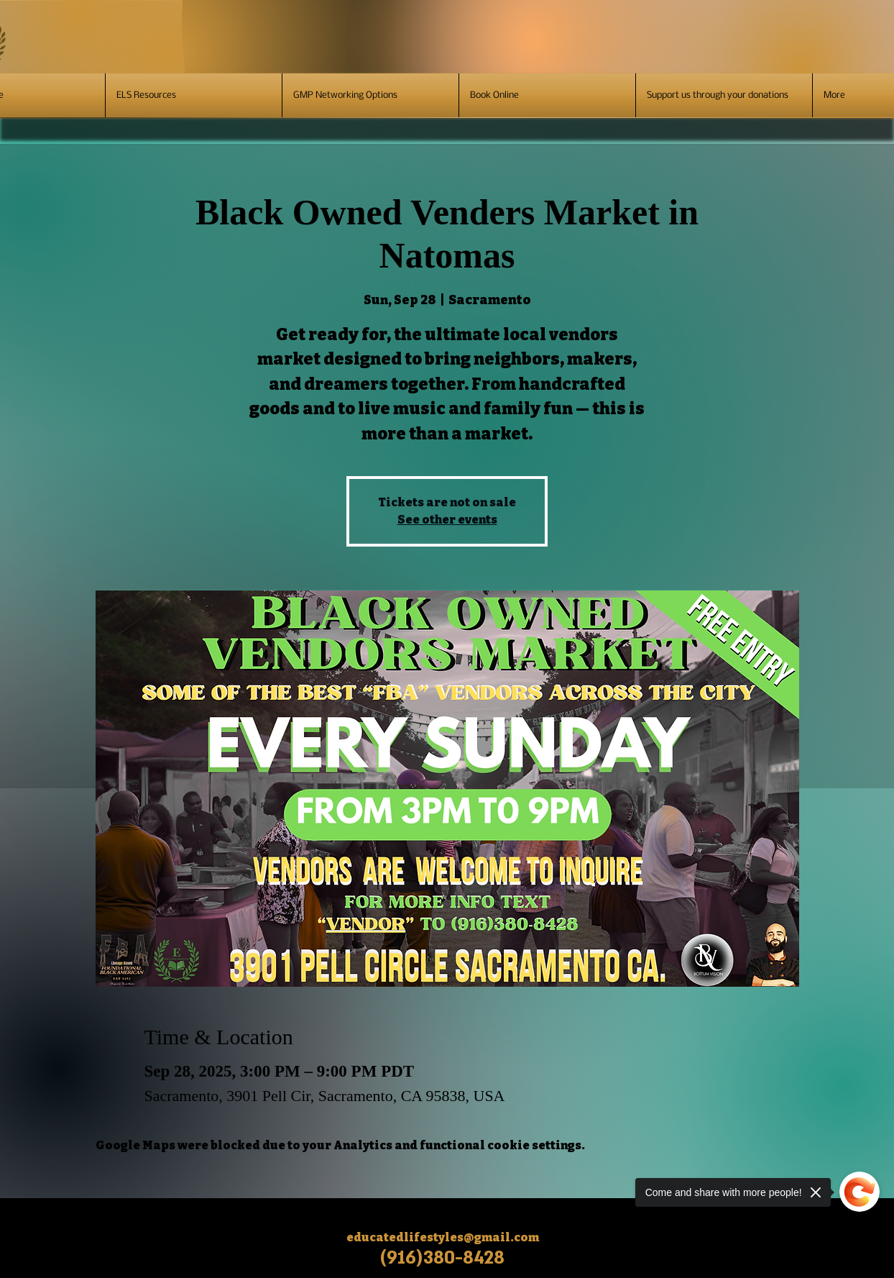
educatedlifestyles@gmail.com (442, 1237)
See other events (447, 519)
